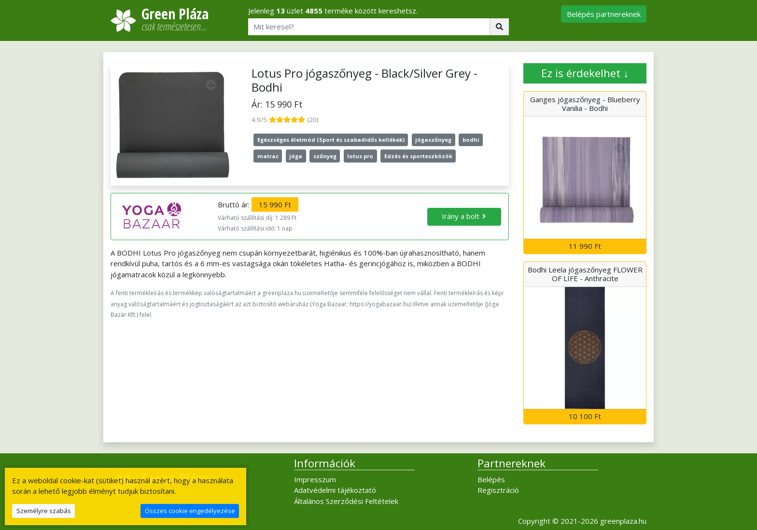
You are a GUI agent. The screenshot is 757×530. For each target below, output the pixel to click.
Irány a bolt (460, 216)
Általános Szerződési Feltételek (346, 501)
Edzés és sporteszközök (418, 156)
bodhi (471, 139)
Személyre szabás (43, 510)
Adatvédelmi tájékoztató (335, 490)
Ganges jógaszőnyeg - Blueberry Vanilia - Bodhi (585, 104)
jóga (295, 156)
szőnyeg (324, 156)
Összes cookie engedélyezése (190, 510)
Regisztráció (498, 490)
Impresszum (315, 479)
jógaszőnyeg (433, 139)
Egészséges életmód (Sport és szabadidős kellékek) (331, 139)
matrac (268, 156)
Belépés (491, 479)
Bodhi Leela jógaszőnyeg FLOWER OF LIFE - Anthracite (585, 274)
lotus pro (360, 156)
